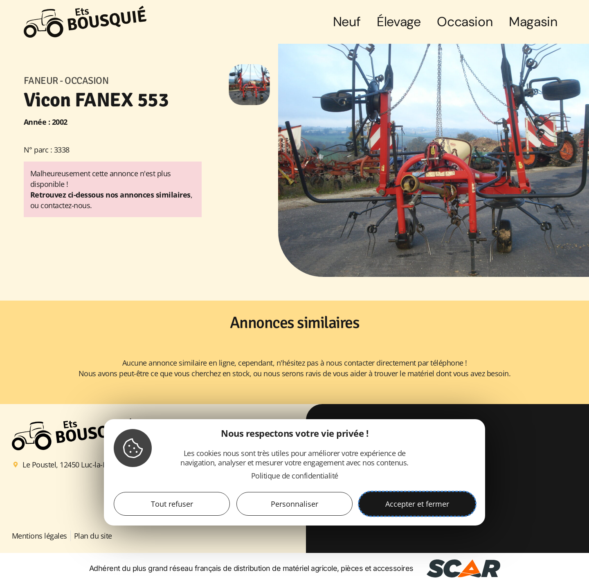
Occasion (464, 21)
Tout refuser (172, 504)
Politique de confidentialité (294, 476)
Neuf (346, 21)
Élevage (398, 21)
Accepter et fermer (417, 504)
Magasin (533, 21)
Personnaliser (294, 504)
